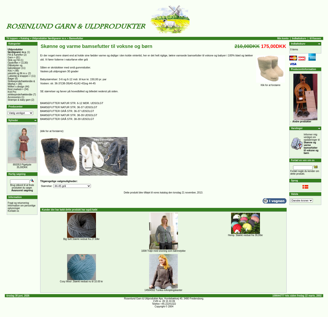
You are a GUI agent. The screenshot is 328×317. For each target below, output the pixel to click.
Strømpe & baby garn (19, 100)
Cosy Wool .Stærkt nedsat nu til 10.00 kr (81, 281)
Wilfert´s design (16, 86)
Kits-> (11, 70)
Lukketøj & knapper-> (19, 76)
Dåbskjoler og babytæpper (15, 66)
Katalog (24, 38)
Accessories (14, 97)
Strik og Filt (14, 60)
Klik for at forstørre (270, 84)
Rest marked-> (16, 89)
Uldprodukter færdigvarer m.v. (49, 38)
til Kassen (315, 38)
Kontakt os (13, 211)
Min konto (283, 38)
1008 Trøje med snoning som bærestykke (163, 251)
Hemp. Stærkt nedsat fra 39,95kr (245, 235)
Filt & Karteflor (15, 54)
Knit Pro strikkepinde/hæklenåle (20, 93)
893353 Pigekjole (22, 164)
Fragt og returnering (18, 203)
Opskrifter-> (14, 62)
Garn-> (11, 57)
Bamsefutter (76, 38)
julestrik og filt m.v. (17, 73)
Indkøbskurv (299, 38)
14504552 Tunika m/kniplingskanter (163, 290)
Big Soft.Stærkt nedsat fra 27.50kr (81, 239)
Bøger (11, 78)
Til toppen (12, 38)
